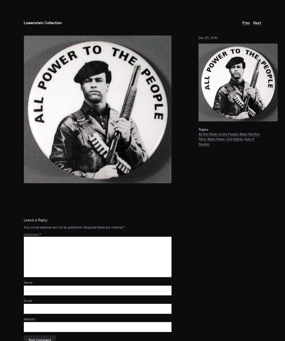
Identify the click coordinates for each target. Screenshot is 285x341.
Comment (32, 234)
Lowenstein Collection (43, 22)
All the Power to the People (218, 134)
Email (28, 301)
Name (28, 283)
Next (257, 22)
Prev (246, 22)
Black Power (216, 139)
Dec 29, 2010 (208, 38)
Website (29, 319)
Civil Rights (234, 139)
